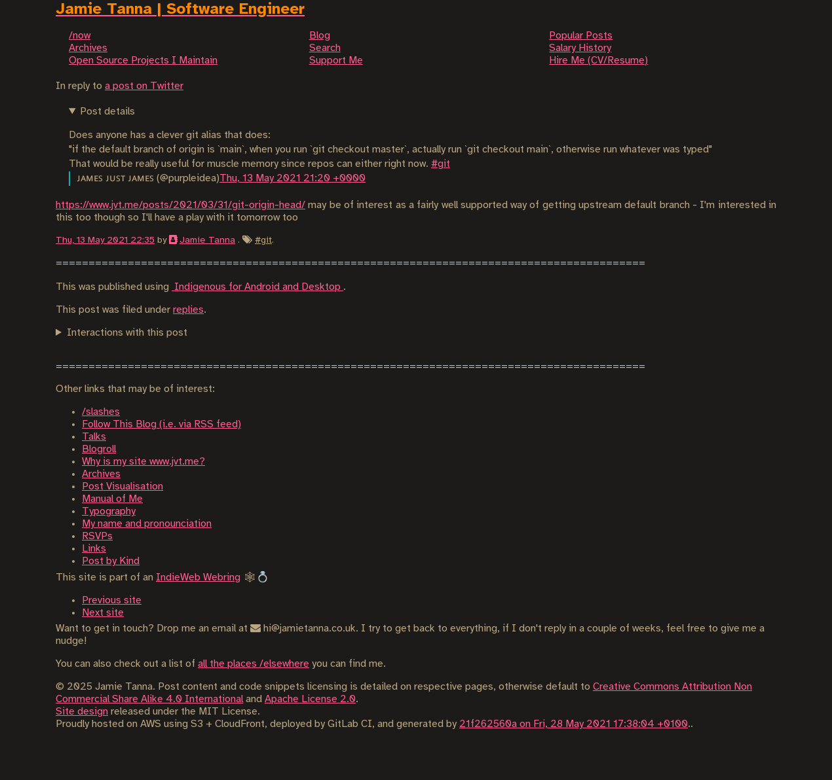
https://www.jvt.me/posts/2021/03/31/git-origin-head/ (180, 205)
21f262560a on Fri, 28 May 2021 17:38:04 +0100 (573, 724)
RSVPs (97, 536)
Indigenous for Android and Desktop (257, 286)
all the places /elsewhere (253, 663)
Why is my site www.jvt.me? (143, 461)
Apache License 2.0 (310, 699)
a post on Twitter (144, 86)
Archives (101, 474)
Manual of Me (112, 499)
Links (94, 548)
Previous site (112, 600)
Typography (109, 511)
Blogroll (99, 449)
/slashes (101, 411)
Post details (107, 111)
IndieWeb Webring (198, 577)
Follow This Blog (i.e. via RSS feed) (161, 424)
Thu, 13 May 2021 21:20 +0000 (292, 178)
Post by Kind (111, 561)
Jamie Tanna (207, 240)
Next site (103, 612)
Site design (82, 711)
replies (188, 309)
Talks (94, 436)
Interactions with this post (127, 332)
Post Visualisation (122, 486)
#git (440, 163)
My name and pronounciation (147, 523)
